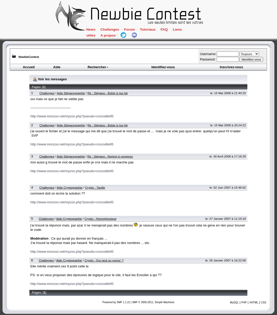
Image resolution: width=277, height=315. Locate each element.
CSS (263, 302)
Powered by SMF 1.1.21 (116, 302)
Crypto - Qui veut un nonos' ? (104, 260)
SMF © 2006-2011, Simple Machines (153, 302)
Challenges (109, 29)
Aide (56, 67)
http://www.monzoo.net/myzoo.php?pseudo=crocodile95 (72, 116)
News (90, 29)
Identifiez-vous (163, 67)
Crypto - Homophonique (100, 218)
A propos (108, 35)
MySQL (234, 302)
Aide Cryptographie (69, 187)
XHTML (253, 302)
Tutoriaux (148, 29)
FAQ (164, 29)
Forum (129, 29)
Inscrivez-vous (231, 67)
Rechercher (98, 67)
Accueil (29, 67)
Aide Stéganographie (71, 93)
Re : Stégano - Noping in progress (110, 156)
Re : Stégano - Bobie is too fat (107, 93)
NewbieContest (29, 56)
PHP (244, 302)
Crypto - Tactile (95, 187)
